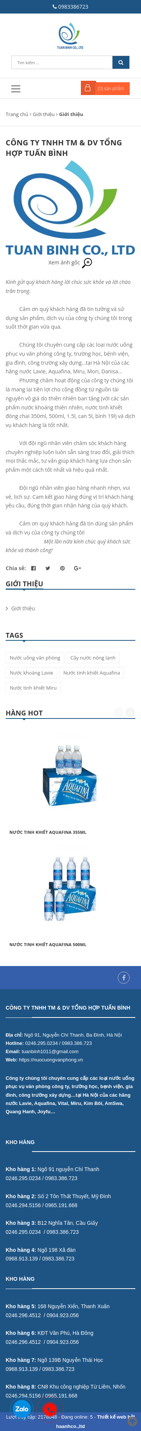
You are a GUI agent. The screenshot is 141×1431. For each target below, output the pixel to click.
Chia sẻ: (16, 568)
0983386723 (73, 6)
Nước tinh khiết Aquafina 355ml (47, 832)
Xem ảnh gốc (71, 262)
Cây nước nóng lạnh (92, 657)
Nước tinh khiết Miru (33, 687)
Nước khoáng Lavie (31, 672)
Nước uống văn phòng (35, 657)
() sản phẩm (111, 88)
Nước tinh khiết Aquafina (91, 672)
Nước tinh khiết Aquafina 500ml (47, 944)
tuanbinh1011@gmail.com (50, 1051)
